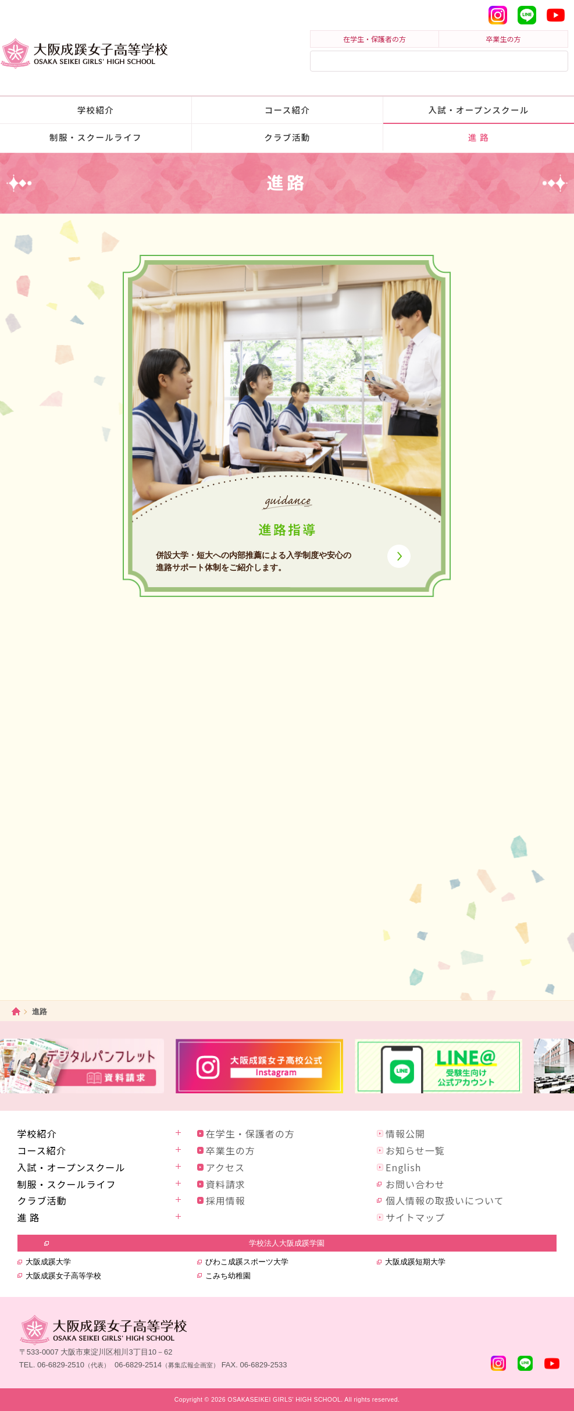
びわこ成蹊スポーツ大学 (246, 1261)
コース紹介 (288, 110)
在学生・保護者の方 (374, 39)
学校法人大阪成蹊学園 (287, 1243)
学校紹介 (96, 110)
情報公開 (405, 1133)
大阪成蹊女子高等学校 (63, 1275)
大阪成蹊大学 (48, 1261)
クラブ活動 (287, 137)
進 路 (478, 137)
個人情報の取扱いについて (445, 1200)
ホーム (16, 1011)
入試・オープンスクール (478, 110)
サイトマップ (415, 1217)
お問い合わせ (415, 1184)
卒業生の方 (503, 39)
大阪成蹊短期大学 (415, 1261)
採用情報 (225, 1200)
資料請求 (225, 1184)
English (403, 1167)
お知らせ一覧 (415, 1150)
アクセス (225, 1167)
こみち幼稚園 (228, 1275)
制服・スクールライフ (95, 137)
